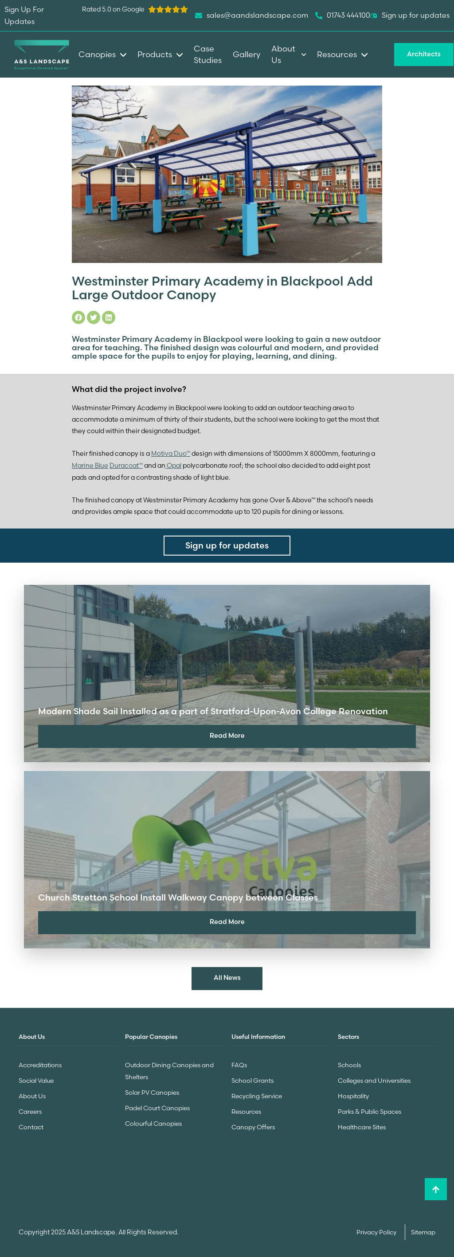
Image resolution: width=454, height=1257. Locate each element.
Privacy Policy (377, 1229)
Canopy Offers (253, 1124)
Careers (30, 1109)
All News (227, 977)
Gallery (246, 54)
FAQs (239, 1064)
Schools (349, 1064)
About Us (32, 1094)
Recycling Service (256, 1094)
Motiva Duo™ (170, 453)
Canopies (102, 54)
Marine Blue (90, 465)
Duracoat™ (126, 465)
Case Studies (208, 54)
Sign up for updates (410, 15)
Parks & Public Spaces (369, 1109)
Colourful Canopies (153, 1120)
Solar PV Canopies (152, 1090)
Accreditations (40, 1064)
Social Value (36, 1079)
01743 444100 (342, 15)
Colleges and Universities (374, 1079)
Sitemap (423, 1229)
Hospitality (353, 1094)
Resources (246, 1109)
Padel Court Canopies (157, 1105)
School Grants (252, 1079)
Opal (173, 465)
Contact (31, 1124)
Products (160, 54)
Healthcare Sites (362, 1124)
